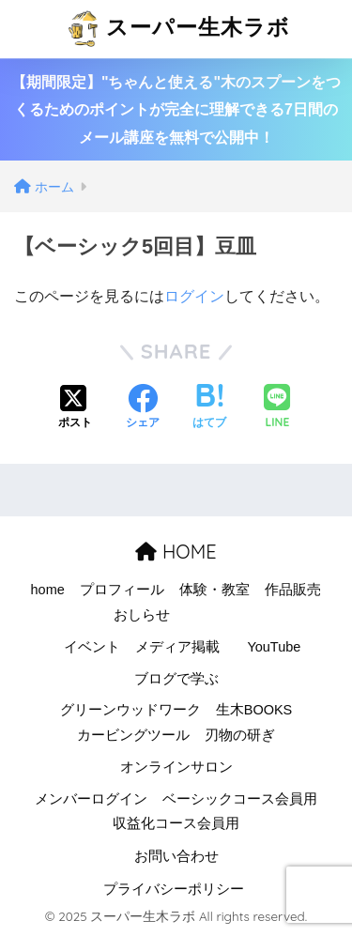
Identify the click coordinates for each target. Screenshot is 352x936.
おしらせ (142, 614)
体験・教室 (214, 589)
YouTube (273, 646)
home (48, 589)
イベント (92, 646)
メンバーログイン (91, 798)
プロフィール (122, 589)
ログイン (194, 296)
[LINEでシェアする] (277, 408)
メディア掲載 (177, 646)
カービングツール (133, 735)
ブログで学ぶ (176, 678)
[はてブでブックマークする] (209, 408)
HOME (175, 551)
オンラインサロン (176, 767)
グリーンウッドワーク (130, 709)
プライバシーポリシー (173, 889)
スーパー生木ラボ (179, 29)
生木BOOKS (254, 709)
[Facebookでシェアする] (143, 408)
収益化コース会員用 (176, 823)
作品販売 (293, 589)
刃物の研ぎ (240, 735)
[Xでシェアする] (75, 408)
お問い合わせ (176, 856)
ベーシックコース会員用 (239, 798)
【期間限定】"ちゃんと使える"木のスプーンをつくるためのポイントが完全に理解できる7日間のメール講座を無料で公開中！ (176, 110)
